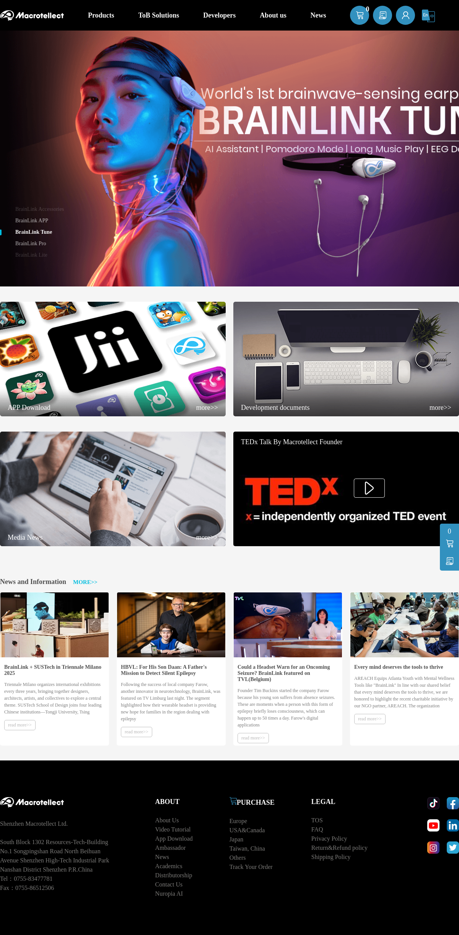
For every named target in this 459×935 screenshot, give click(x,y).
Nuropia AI (169, 893)
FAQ (317, 829)
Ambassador (170, 847)
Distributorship (173, 875)
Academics (168, 866)
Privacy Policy (329, 838)
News (162, 857)
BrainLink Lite (31, 255)
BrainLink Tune (33, 232)
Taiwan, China (247, 848)
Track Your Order (251, 867)
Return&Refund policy (339, 847)
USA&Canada (247, 830)
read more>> (20, 725)
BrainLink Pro (30, 243)
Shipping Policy (331, 857)
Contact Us (169, 884)
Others (238, 857)
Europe (238, 821)
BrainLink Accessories (39, 209)
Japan (236, 839)
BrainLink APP (31, 220)
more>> (207, 407)
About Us (167, 820)
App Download (174, 838)
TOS (317, 820)
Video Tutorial (173, 829)
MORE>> (85, 582)
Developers (219, 15)
